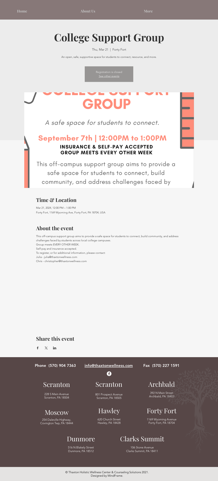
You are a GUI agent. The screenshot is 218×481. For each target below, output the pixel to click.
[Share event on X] (46, 348)
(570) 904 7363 (62, 365)
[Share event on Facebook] (37, 348)
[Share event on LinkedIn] (54, 348)
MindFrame (115, 475)
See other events (109, 76)
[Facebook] (109, 373)
